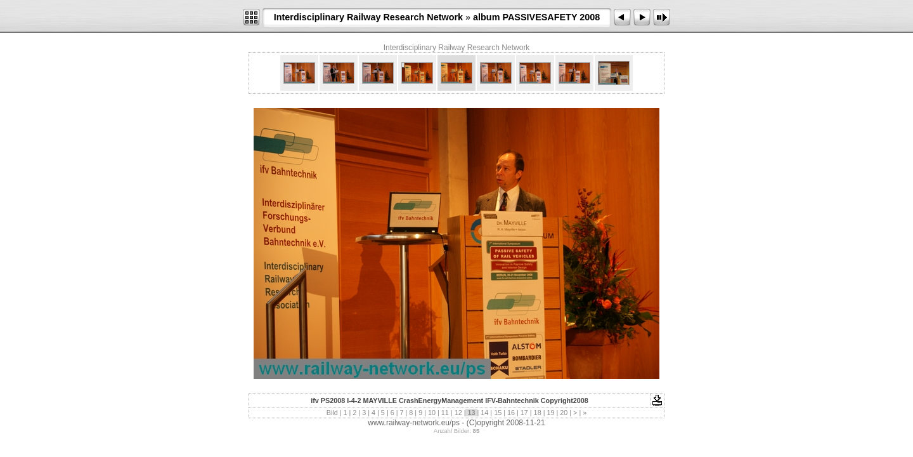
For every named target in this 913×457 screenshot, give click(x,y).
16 (511, 412)
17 (524, 412)
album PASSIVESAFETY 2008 (536, 17)
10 (431, 412)
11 (445, 412)
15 (497, 412)
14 (484, 412)
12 (458, 412)
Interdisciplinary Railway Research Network (368, 17)
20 (563, 412)
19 (550, 412)
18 (537, 412)
